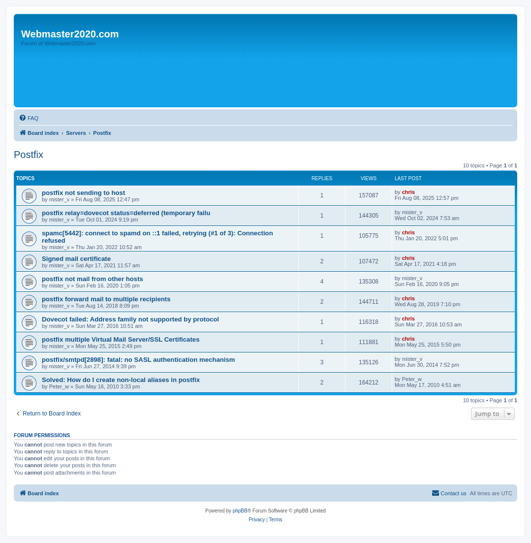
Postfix (28, 154)
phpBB (240, 510)
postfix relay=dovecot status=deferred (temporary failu (126, 213)
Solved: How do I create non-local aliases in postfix (121, 379)
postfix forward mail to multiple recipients (106, 299)
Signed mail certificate (76, 258)
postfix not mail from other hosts (92, 279)
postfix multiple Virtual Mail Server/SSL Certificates (121, 339)
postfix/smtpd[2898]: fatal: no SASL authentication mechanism (138, 359)
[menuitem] (28, 118)
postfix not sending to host (83, 192)
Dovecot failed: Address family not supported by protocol (130, 319)
